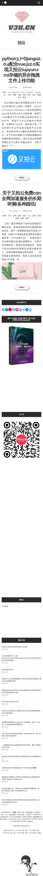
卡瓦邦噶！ (37, 812)
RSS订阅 (21, 812)
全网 (34, 216)
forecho (37, 814)
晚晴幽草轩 (37, 817)
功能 (14, 95)
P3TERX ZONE (37, 819)
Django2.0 (16, 92)
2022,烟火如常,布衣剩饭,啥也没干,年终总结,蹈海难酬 (19, 768)
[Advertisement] (21, 391)
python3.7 (30, 92)
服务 (19, 216)
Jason (28, 814)
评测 (39, 216)
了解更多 (21, 178)
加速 (22, 218)
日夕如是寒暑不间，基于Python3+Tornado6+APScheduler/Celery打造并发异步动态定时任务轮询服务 (21, 658)
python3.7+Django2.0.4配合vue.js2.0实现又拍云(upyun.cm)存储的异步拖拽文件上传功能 (21, 69)
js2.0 (23, 92)
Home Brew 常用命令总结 (10, 701)
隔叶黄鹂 (3, 819)
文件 (19, 97)
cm (9, 92)
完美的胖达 (4, 817)
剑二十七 (4, 814)
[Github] (33, 874)
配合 (24, 97)
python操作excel (7, 669)
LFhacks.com (14, 819)
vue (4, 95)
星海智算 (12, 814)
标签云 (21, 600)
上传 (9, 95)
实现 (24, 95)
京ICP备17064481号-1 (21, 826)
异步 (29, 95)
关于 (9, 216)
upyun (38, 92)
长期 (27, 218)
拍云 (34, 95)
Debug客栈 (27, 817)
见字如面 (20, 814)
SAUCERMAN (15, 817)
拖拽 (39, 95)
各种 (14, 216)
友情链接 (29, 812)
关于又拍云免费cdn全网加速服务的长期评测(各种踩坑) (21, 198)
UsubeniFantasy (18, 821)
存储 (19, 95)
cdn (29, 216)
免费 (17, 218)
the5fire (26, 819)
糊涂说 (30, 821)
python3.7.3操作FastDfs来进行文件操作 (15, 647)
